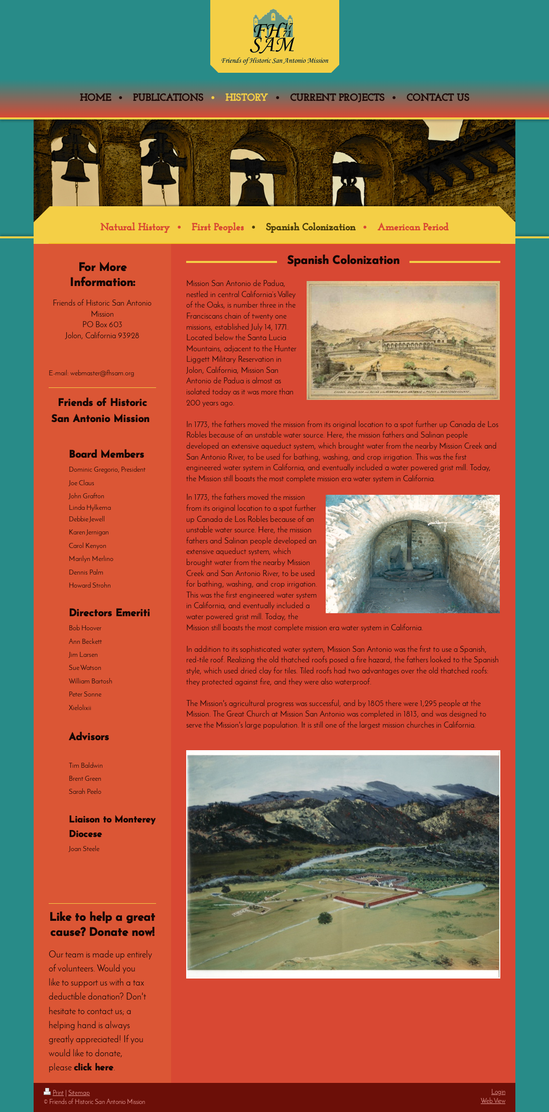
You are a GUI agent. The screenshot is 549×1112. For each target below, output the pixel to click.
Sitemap (79, 1093)
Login (498, 1092)
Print (54, 1093)
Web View (493, 1101)
